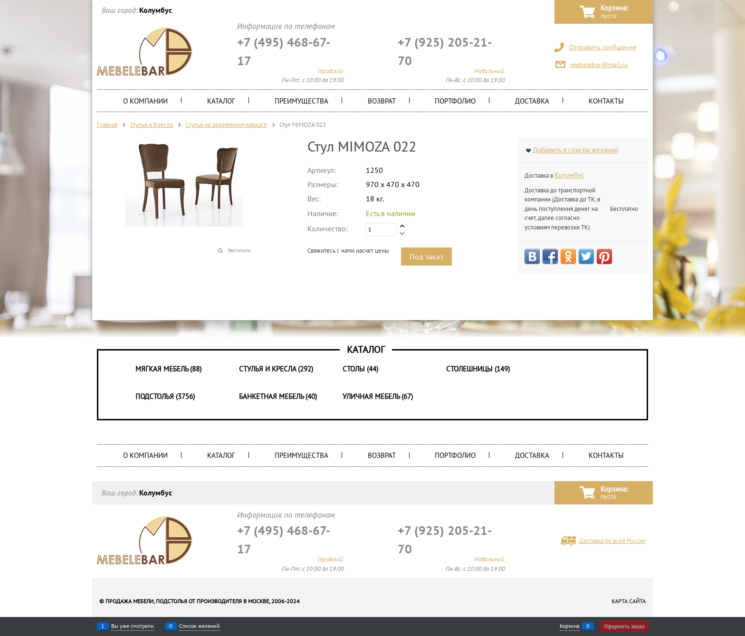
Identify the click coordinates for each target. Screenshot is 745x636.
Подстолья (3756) (165, 396)
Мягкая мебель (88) (168, 368)
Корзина (570, 626)
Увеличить (239, 250)
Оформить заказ (624, 626)
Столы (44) (360, 368)
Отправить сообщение (602, 47)
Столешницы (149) (478, 368)
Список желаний (199, 626)
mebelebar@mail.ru (599, 64)
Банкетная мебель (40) (278, 396)
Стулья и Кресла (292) (276, 368)
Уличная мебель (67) (378, 396)
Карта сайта (628, 601)
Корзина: (614, 12)
